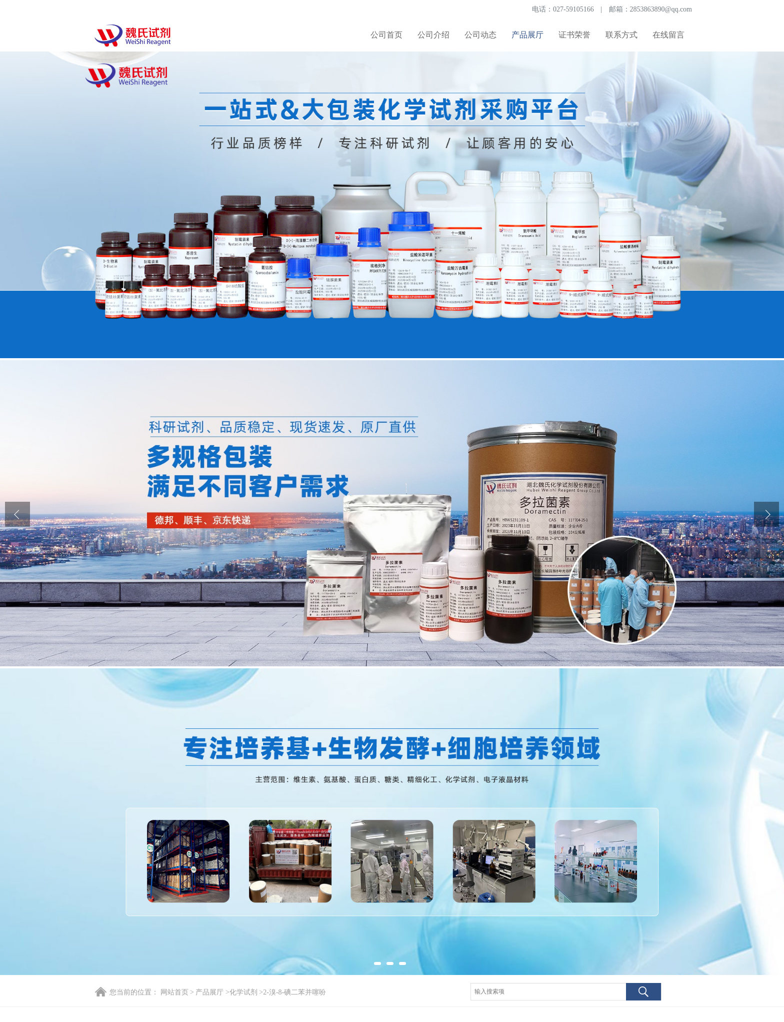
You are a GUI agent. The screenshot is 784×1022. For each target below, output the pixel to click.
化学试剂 (244, 992)
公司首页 (386, 35)
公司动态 (480, 35)
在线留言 (668, 35)
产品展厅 (528, 35)
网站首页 (174, 992)
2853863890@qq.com (661, 9)
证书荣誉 (574, 35)
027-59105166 (573, 9)
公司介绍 (434, 35)
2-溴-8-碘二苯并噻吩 (294, 992)
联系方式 (622, 35)
